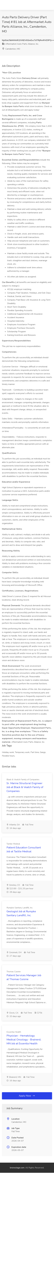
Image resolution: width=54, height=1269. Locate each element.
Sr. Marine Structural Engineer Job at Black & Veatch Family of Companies (25, 787)
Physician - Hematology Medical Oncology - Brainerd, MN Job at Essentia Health (24, 1039)
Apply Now (27, 1095)
